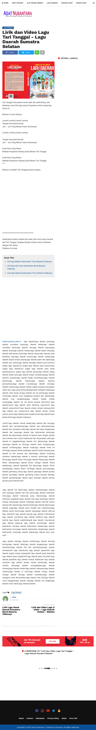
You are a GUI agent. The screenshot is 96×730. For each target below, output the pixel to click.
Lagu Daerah (52, 3)
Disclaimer (40, 718)
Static (64, 718)
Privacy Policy (53, 718)
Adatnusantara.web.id (11, 341)
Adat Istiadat (17, 3)
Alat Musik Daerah (35, 3)
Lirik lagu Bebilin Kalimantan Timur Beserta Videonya (29, 261)
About (21, 718)
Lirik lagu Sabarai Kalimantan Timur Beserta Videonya (29, 273)
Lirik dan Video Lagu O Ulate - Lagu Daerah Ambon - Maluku (43, 609)
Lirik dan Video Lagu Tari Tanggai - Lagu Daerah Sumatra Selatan (25, 39)
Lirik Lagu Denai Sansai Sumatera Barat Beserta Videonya (11, 610)
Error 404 (73, 718)
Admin (14, 597)
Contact (30, 718)
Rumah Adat (81, 3)
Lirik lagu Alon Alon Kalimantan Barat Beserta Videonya (26, 267)
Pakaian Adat (67, 3)
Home (5, 3)
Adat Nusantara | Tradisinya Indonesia (47, 727)
